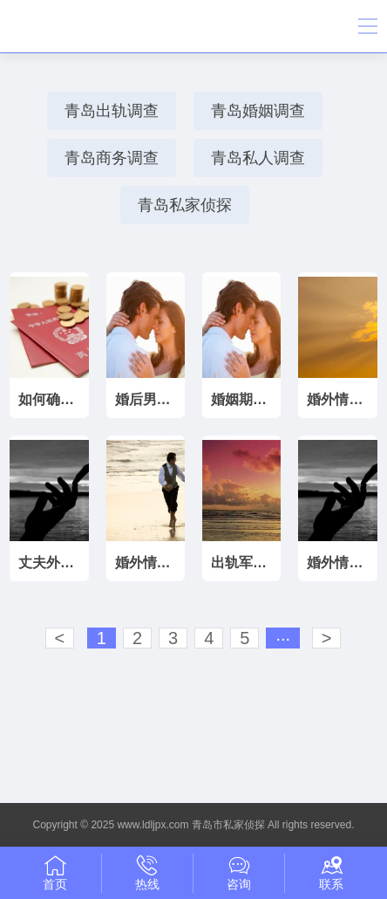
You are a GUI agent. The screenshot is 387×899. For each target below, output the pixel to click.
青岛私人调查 (258, 158)
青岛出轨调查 (111, 111)
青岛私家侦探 (185, 205)
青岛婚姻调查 (258, 111)
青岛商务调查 (111, 158)
